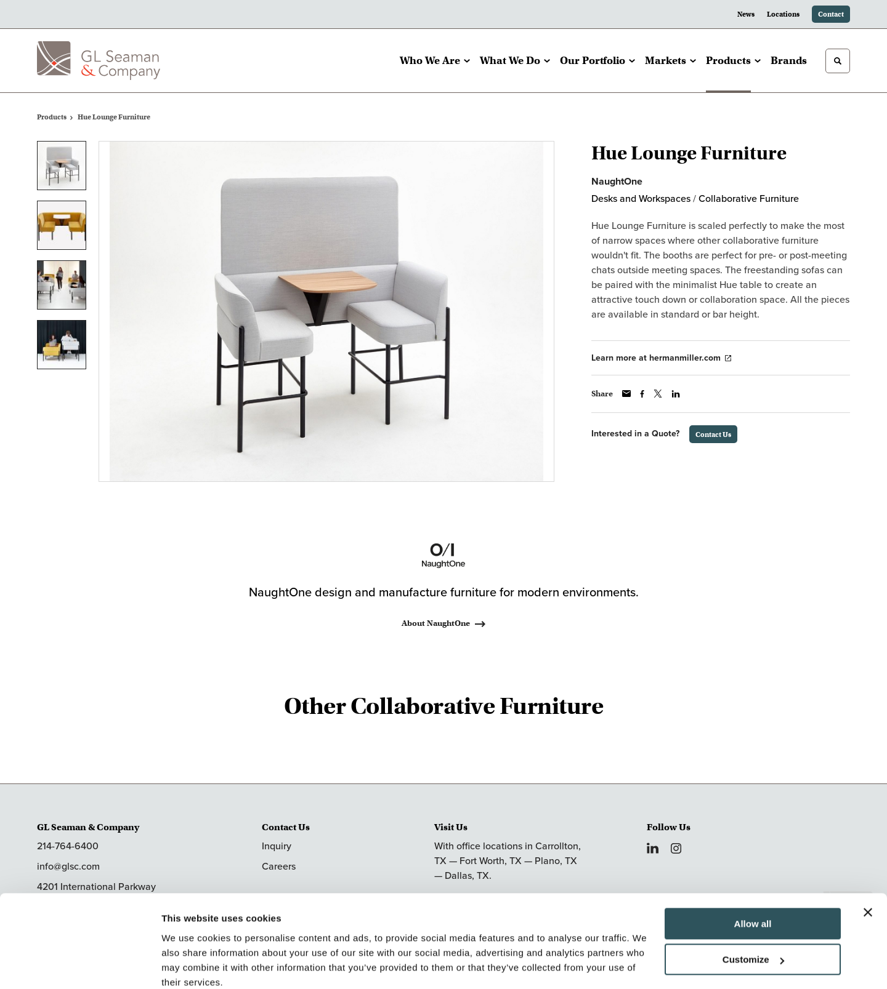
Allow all (753, 872)
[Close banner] (868, 861)
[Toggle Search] (837, 61)
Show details (190, 964)
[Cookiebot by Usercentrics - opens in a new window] (80, 965)
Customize (753, 908)
